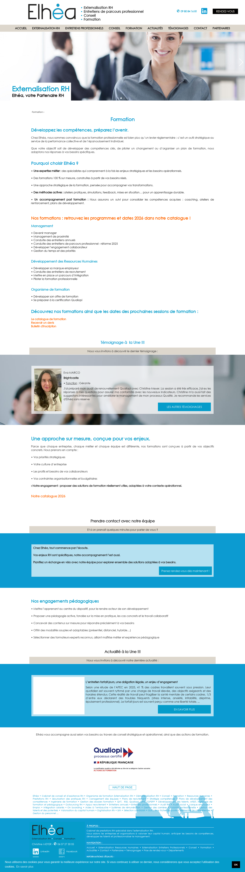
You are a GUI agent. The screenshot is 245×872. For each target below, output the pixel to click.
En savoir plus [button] (24, 866)
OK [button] (236, 864)
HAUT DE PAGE (123, 787)
